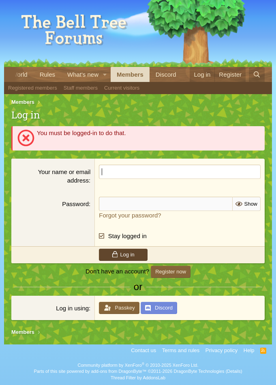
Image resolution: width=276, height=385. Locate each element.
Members (130, 74)
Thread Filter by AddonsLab (138, 377)
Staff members (81, 88)
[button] (105, 74)
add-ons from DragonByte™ (119, 371)
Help (249, 350)
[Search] (257, 74)
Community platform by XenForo (138, 365)
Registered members (32, 88)
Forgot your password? (130, 215)
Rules (47, 74)
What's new (82, 74)
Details (234, 371)
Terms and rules (180, 350)
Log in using (72, 308)
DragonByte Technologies (198, 371)
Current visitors (121, 88)
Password (75, 203)
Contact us (143, 350)
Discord (166, 74)
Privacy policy (221, 350)
